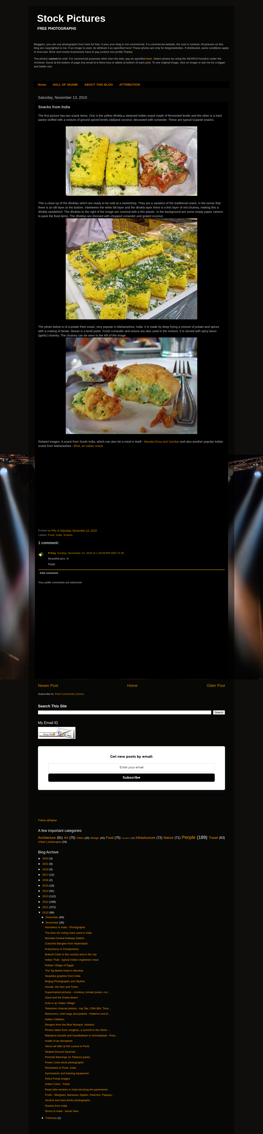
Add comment (49, 572)
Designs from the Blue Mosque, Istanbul (69, 1024)
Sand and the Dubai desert (61, 997)
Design (94, 837)
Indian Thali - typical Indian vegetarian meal (71, 959)
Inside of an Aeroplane (59, 1040)
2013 (45, 896)
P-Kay (52, 553)
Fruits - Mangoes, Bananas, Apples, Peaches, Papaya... (79, 1094)
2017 (45, 874)
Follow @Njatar (47, 820)
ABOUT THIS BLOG (98, 84)
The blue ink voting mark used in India (68, 932)
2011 (45, 907)
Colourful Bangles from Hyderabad (66, 943)
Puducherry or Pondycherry (62, 949)
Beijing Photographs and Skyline (65, 981)
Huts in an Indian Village (60, 1003)
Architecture (47, 837)
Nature (169, 837)
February (52, 1117)
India (59, 534)
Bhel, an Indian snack (88, 446)
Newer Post (48, 685)
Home (42, 84)
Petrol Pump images (57, 1078)
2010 (45, 912)
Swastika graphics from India (63, 975)
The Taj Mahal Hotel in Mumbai (64, 970)
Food (51, 534)
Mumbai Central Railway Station (64, 938)
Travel (213, 837)
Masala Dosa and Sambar (161, 441)
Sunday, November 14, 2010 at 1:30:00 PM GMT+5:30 (90, 553)
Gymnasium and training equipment (67, 1073)
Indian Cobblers (55, 1019)
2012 (45, 901)
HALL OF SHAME (65, 84)
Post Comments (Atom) (69, 693)
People (188, 837)
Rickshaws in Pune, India (60, 1067)
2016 (45, 880)
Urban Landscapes (49, 841)
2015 (45, 885)
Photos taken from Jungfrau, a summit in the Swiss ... (78, 1030)
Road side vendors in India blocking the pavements (76, 1089)
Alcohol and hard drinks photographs (67, 1100)
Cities (79, 837)
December (52, 917)
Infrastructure (145, 837)
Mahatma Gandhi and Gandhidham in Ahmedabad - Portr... (81, 1035)
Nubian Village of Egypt (59, 965)
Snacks (67, 534)
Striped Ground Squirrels (60, 1051)
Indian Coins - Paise (57, 1084)
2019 (45, 869)
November (52, 922)
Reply (51, 564)
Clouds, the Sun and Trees (61, 986)
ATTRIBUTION (129, 84)
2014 (45, 890)
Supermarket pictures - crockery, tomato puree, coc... (77, 992)
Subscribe (131, 777)
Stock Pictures (71, 18)
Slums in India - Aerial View (61, 1111)
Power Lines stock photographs (64, 1062)
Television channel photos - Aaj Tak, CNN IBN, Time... (78, 1008)
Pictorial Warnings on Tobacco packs (67, 1057)
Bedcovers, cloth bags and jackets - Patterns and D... (77, 1013)
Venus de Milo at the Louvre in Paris (67, 1046)
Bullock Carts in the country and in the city (71, 954)
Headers (126, 838)
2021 (45, 863)
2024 (45, 858)
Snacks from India (56, 1105)
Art (66, 837)
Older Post (216, 685)
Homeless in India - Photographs (65, 927)
